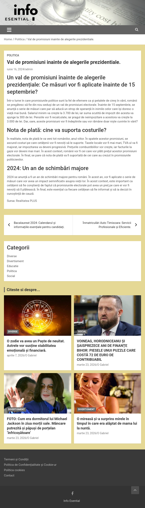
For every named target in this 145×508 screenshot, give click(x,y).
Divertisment (15, 261)
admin (29, 69)
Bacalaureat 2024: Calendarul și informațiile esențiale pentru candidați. (39, 225)
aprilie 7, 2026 (15, 355)
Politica (13, 55)
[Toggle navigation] (9, 29)
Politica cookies (14, 470)
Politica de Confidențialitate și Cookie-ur (30, 465)
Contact (9, 475)
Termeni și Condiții (16, 459)
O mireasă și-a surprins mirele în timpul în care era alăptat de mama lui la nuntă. (107, 423)
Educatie (12, 266)
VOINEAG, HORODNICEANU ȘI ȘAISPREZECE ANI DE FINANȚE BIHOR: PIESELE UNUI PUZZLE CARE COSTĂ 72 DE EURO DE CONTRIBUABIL (106, 350)
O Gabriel (31, 355)
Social (11, 276)
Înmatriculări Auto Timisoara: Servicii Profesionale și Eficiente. (107, 225)
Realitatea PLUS (26, 201)
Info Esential (71, 501)
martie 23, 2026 (86, 364)
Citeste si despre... (23, 289)
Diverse (12, 256)
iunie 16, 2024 (15, 69)
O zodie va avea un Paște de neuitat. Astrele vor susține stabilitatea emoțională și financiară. (36, 345)
